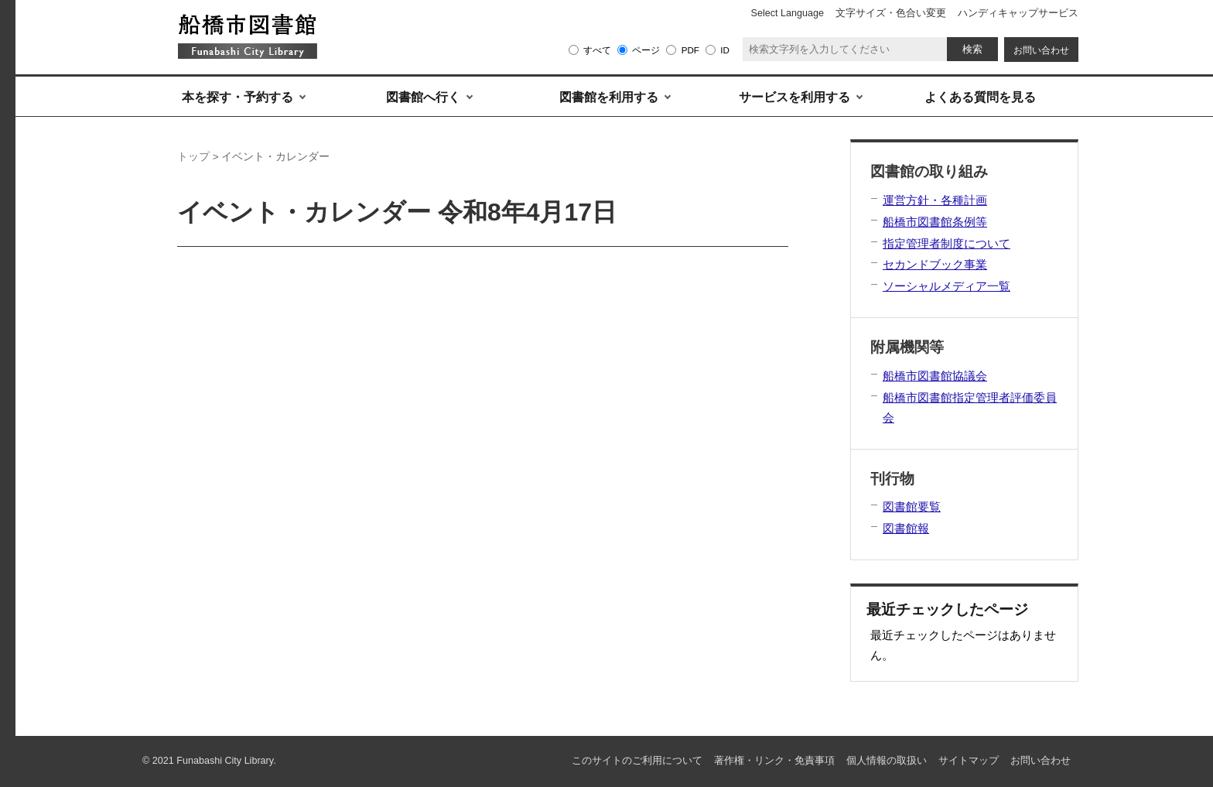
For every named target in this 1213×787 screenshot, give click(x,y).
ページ (646, 50)
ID (725, 50)
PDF (690, 50)
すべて (597, 50)
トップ (193, 157)
